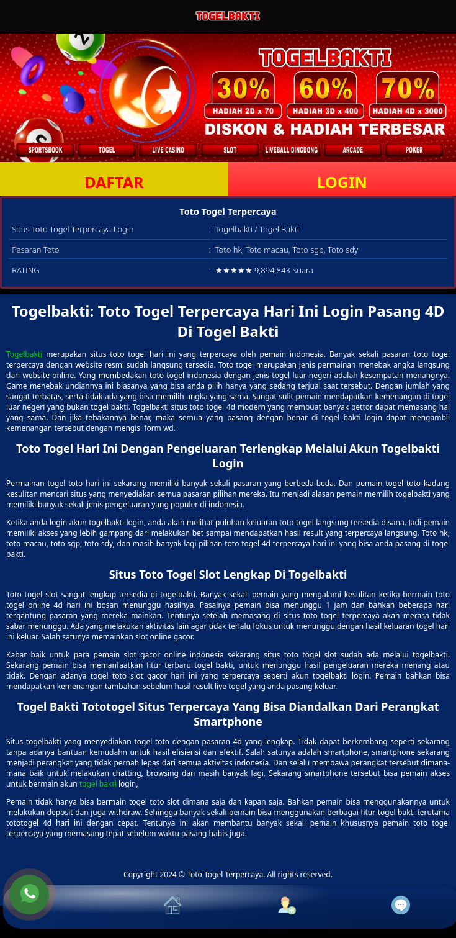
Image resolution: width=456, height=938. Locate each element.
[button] (60, 907)
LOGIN (342, 181)
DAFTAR (113, 181)
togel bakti (98, 783)
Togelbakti (24, 354)
